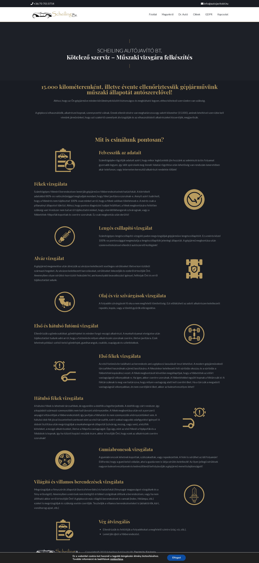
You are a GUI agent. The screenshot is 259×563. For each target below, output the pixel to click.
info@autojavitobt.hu (216, 3)
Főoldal (153, 14)
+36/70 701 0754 (44, 3)
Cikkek (196, 14)
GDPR (208, 14)
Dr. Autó (183, 14)
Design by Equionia (145, 551)
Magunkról (167, 14)
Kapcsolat (222, 14)
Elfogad (176, 557)
